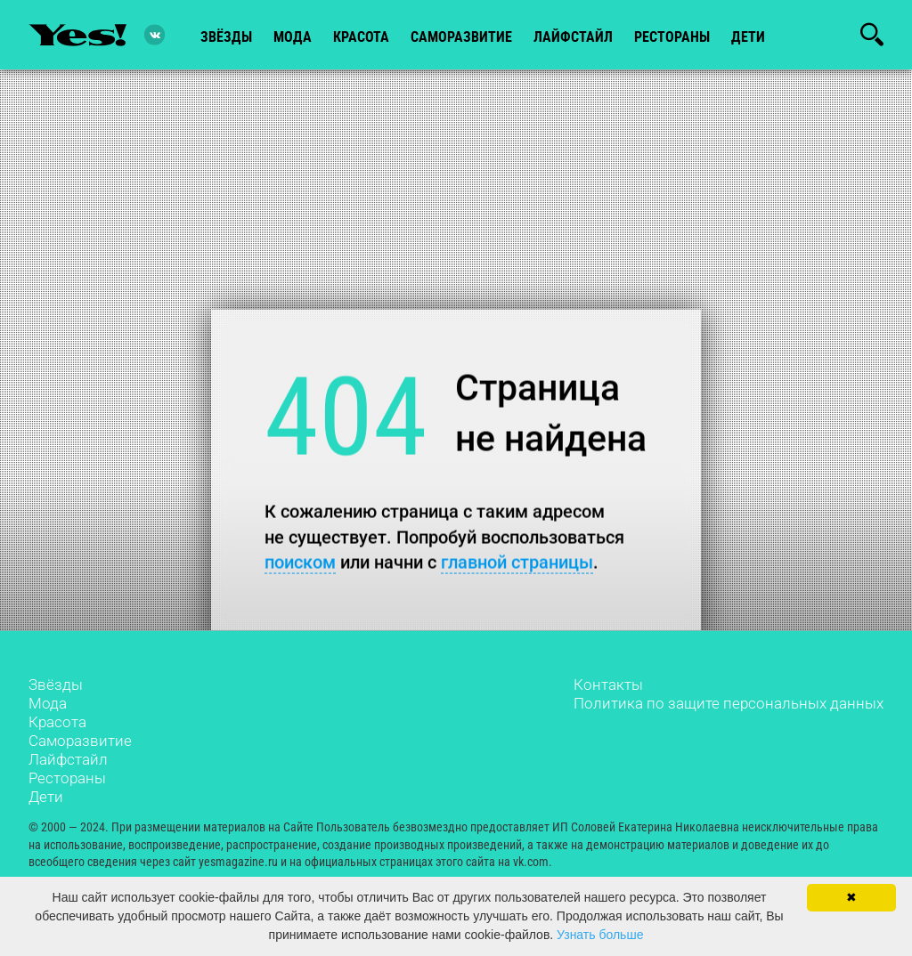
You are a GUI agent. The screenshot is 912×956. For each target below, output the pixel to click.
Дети (748, 36)
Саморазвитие (461, 36)
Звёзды (55, 684)
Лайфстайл (68, 759)
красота (361, 36)
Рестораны (67, 778)
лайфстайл (573, 36)
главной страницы (517, 562)
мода (292, 36)
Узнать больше (600, 935)
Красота (57, 722)
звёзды (226, 36)
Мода (47, 703)
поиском (300, 562)
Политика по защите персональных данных (729, 703)
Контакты (608, 684)
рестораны (672, 36)
